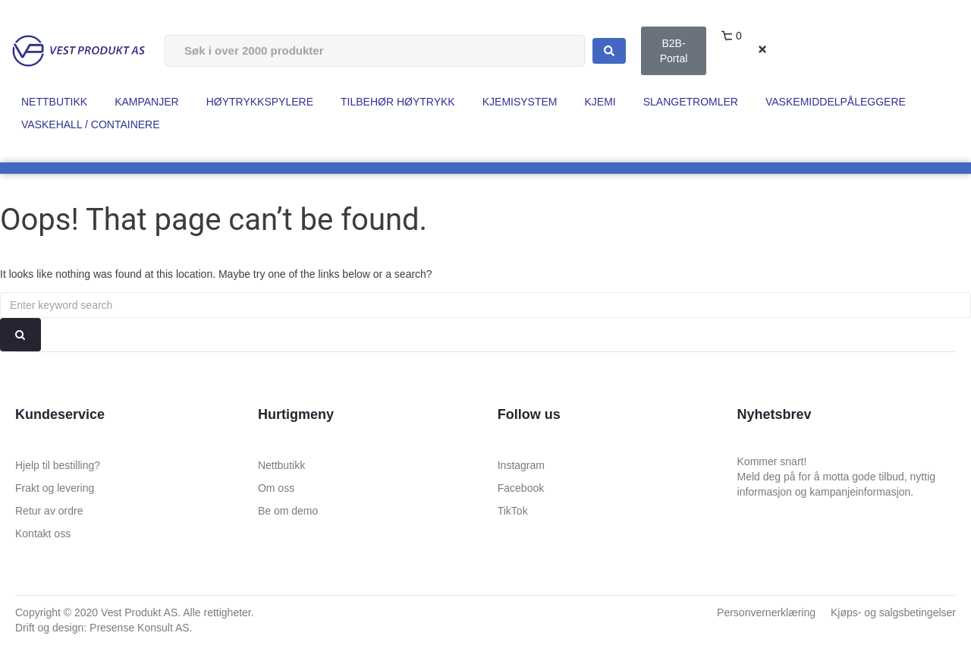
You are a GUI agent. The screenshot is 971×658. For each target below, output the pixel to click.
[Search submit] (609, 51)
